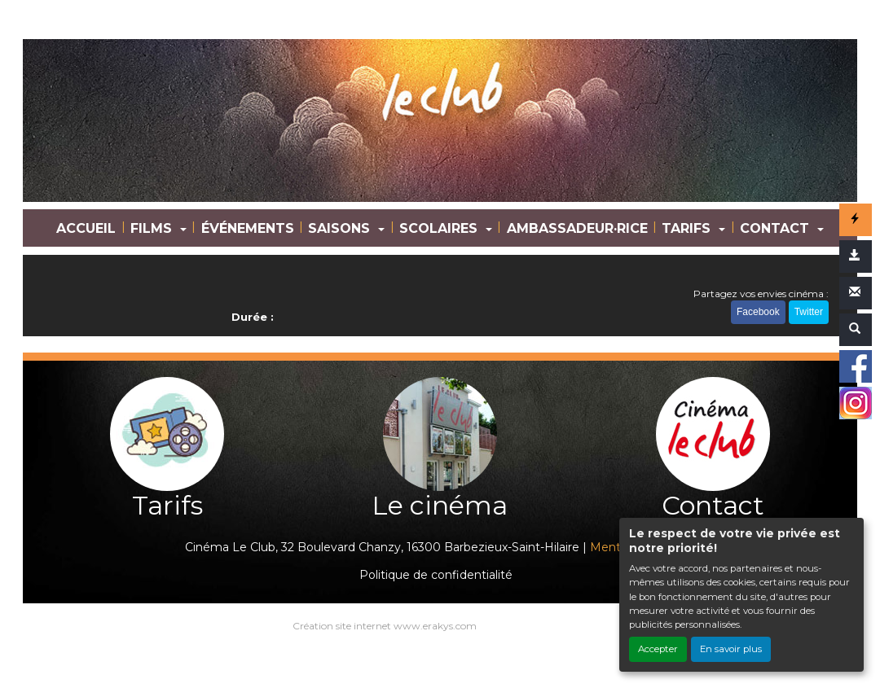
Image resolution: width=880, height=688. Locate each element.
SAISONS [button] (341, 228)
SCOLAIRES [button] (440, 228)
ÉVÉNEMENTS (247, 228)
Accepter (658, 649)
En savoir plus (731, 649)
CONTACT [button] (776, 228)
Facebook (758, 312)
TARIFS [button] (688, 228)
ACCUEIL (86, 228)
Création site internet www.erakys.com (385, 626)
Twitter (808, 312)
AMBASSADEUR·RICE (577, 228)
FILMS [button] (153, 228)
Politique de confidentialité (436, 574)
